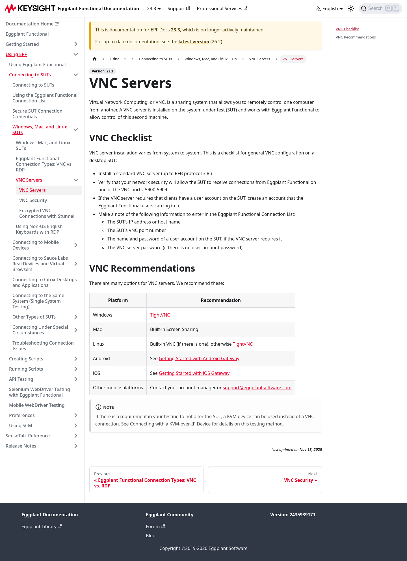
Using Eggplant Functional (37, 64)
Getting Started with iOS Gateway (194, 373)
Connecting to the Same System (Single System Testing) (38, 301)
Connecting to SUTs (30, 75)
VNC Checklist (347, 28)
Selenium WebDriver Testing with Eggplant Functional (39, 392)
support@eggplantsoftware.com (257, 387)
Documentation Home (32, 24)
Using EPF (16, 54)
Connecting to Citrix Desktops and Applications (44, 282)
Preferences (22, 415)
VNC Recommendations (356, 37)
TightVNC (160, 315)
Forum (155, 526)
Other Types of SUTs (34, 317)
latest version (193, 41)
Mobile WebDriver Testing (37, 405)
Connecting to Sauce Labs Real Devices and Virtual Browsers (40, 263)
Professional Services (222, 8)
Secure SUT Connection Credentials (37, 114)
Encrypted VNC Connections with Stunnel (46, 213)
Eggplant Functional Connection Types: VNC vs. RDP (44, 164)
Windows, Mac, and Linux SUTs (39, 130)
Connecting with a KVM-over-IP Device (170, 424)
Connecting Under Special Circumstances (40, 330)
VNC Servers (29, 180)
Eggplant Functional (27, 34)
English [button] (326, 8)
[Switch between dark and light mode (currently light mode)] (350, 8)
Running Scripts (26, 369)
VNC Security (33, 200)
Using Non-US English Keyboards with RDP (39, 229)
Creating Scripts (26, 359)
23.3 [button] (151, 8)
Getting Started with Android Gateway (199, 358)
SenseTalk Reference (28, 436)
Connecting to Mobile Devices (35, 245)
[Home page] (94, 59)
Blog (150, 535)
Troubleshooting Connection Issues (43, 346)
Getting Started (22, 44)
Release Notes (21, 446)
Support (179, 8)
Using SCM (20, 425)
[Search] (380, 8)
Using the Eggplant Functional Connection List (44, 98)
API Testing (21, 379)
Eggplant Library (41, 526)
